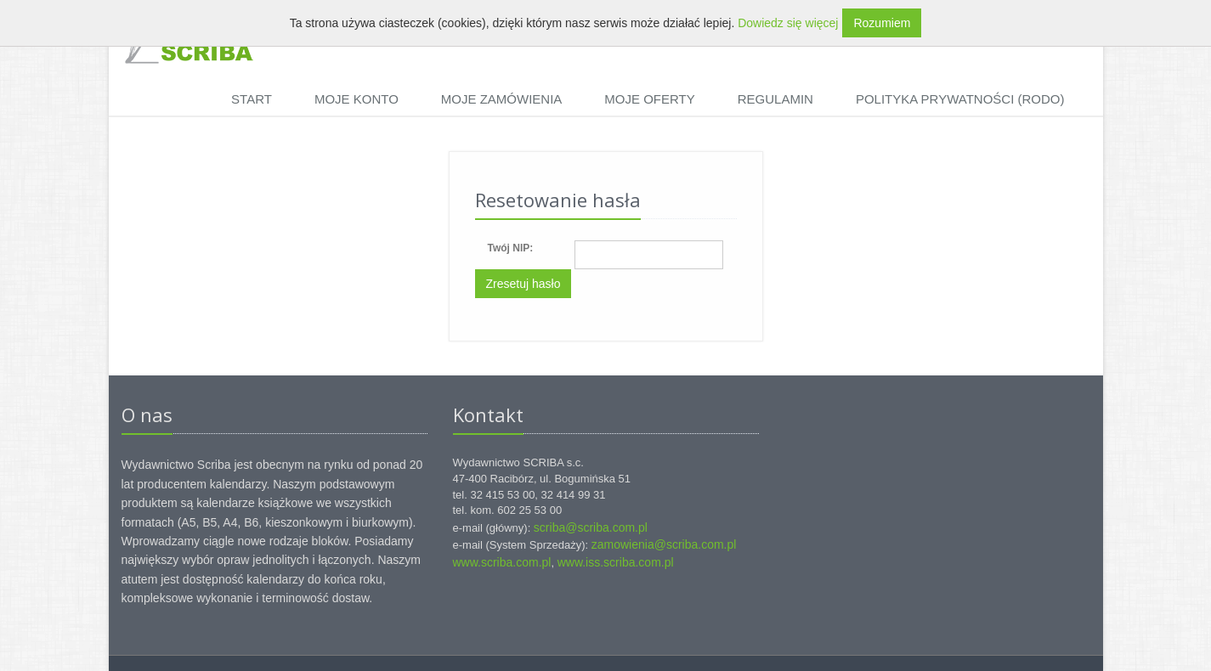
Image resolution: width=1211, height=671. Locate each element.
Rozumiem (881, 23)
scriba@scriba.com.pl (591, 527)
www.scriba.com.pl (502, 562)
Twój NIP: (511, 248)
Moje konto (356, 99)
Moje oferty (649, 99)
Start (251, 99)
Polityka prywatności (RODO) (960, 99)
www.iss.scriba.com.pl (615, 562)
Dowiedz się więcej (788, 23)
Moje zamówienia (502, 99)
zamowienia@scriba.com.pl (664, 544)
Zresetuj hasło (523, 283)
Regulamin (775, 99)
